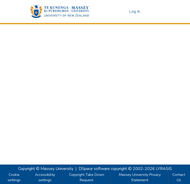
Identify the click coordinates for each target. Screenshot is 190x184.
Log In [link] (135, 11)
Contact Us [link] (178, 177)
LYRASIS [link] (164, 168)
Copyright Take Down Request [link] (86, 177)
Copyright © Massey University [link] (45, 168)
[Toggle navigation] (153, 11)
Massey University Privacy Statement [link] (140, 177)
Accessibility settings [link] (45, 177)
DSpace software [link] (94, 168)
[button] (59, 11)
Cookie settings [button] (14, 177)
